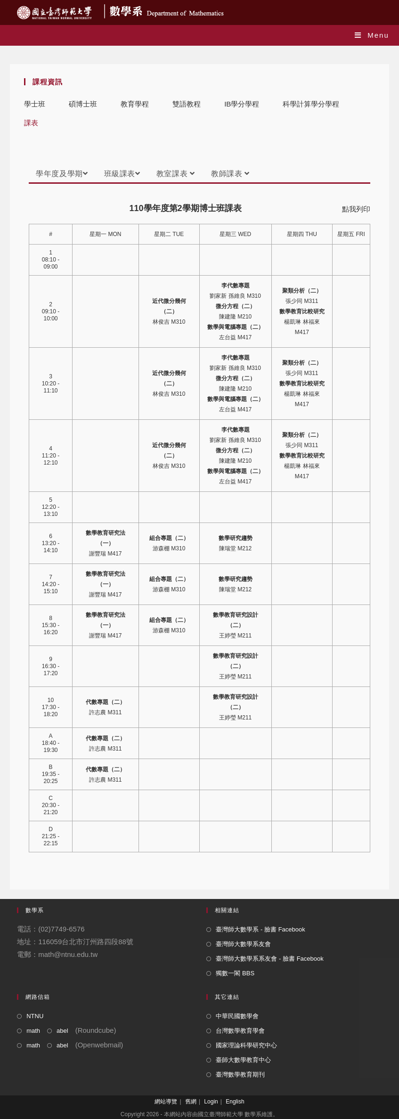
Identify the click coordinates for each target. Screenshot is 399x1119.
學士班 (34, 104)
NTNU (34, 1016)
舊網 (190, 1101)
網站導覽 (166, 1101)
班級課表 (122, 174)
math (33, 1030)
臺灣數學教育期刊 (240, 1074)
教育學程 (135, 104)
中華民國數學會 (237, 1016)
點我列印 (356, 209)
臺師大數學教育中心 (243, 1059)
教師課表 (230, 174)
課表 (31, 123)
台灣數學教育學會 (240, 1030)
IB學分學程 (241, 104)
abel (62, 1030)
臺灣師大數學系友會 (243, 943)
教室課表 (175, 174)
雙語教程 (186, 104)
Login (211, 1101)
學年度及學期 (62, 174)
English (235, 1101)
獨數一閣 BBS (235, 973)
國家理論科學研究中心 (246, 1045)
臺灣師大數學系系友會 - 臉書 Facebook (269, 958)
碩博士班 (83, 104)
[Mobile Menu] (372, 35)
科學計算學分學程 (311, 104)
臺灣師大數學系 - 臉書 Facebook (260, 929)
